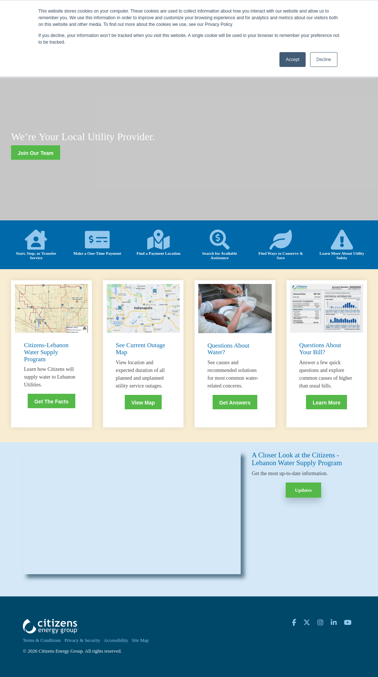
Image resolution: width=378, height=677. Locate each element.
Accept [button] (292, 59)
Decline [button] (323, 59)
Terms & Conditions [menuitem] (42, 640)
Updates (303, 490)
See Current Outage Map (140, 349)
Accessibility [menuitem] (116, 640)
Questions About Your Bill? (320, 349)
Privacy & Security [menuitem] (82, 640)
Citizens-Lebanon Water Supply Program (46, 352)
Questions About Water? (228, 349)
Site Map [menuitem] (140, 640)
